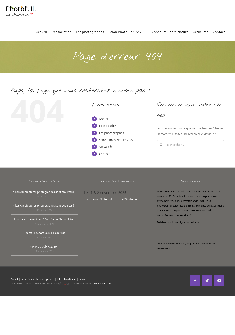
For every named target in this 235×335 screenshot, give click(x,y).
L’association (108, 126)
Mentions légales (103, 283)
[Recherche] (161, 144)
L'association (27, 279)
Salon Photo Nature (66, 279)
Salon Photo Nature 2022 (116, 140)
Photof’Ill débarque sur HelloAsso (44, 233)
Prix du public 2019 (44, 246)
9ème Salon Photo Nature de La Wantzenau (111, 199)
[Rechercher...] (190, 144)
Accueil (104, 119)
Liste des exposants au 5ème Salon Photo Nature (44, 219)
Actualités (105, 147)
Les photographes (111, 133)
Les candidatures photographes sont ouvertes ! (44, 192)
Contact (104, 154)
